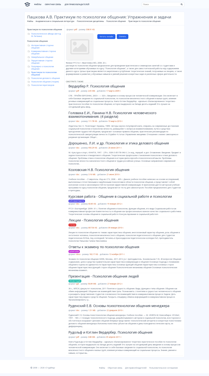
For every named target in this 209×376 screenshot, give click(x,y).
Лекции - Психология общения (93, 220)
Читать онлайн (106, 36)
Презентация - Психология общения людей (104, 276)
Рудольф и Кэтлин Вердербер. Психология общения (110, 332)
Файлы (37, 4)
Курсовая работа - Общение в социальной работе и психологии (120, 196)
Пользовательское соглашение (163, 368)
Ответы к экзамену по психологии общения (104, 247)
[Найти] (181, 4)
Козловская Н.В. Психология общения (99, 169)
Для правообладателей (77, 4)
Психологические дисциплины (90, 21)
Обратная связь (53, 4)
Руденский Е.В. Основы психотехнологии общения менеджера (119, 305)
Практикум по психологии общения (144, 21)
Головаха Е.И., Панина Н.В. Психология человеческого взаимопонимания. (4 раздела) (112, 115)
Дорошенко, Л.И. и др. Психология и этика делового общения (119, 143)
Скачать (122, 36)
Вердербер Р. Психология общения (97, 86)
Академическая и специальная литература (55, 21)
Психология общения (116, 21)
